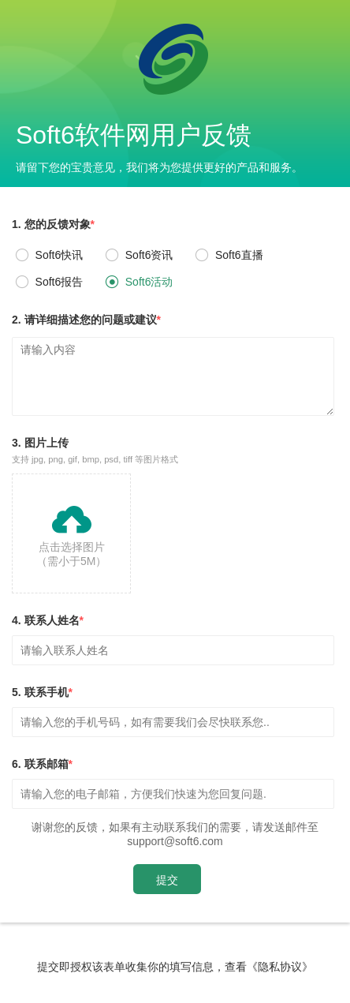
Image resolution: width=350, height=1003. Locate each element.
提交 (167, 880)
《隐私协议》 (280, 966)
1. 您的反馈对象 (53, 224)
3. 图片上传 (95, 451)
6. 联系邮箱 (42, 764)
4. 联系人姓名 (48, 620)
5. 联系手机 (42, 692)
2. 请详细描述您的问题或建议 (86, 319)
